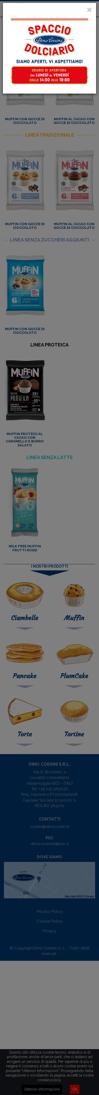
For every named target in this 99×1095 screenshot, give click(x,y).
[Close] (89, 10)
